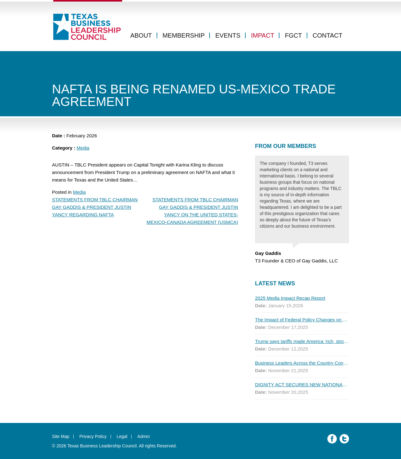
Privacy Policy (93, 436)
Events (227, 35)
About (141, 35)
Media (82, 147)
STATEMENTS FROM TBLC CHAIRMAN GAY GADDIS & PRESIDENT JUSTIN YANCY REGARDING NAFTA (95, 207)
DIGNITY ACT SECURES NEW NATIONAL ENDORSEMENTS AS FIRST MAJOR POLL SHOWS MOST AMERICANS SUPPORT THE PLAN (302, 384)
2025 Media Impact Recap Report (290, 298)
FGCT (293, 35)
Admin (143, 436)
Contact (327, 35)
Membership (184, 35)
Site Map (60, 436)
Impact (262, 35)
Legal (122, 436)
